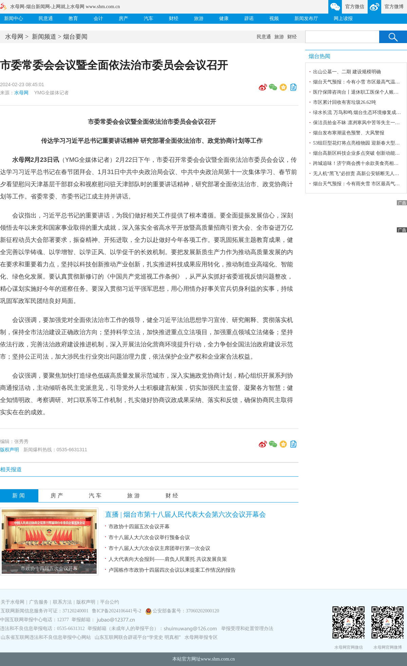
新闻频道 (44, 36)
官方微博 (394, 6)
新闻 (19, 495)
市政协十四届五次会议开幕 (49, 568)
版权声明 (9, 449)
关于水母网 (13, 602)
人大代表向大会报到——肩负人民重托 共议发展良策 (168, 559)
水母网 (14, 36)
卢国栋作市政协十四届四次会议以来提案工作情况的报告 (172, 570)
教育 (73, 18)
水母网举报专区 (201, 637)
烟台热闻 (319, 56)
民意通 (46, 18)
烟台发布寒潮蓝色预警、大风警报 (348, 132)
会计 (98, 18)
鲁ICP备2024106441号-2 (117, 610)
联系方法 (62, 602)
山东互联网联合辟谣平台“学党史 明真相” (138, 637)
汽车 (148, 18)
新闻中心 (13, 18)
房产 (123, 18)
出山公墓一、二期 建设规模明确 (347, 71)
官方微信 (354, 6)
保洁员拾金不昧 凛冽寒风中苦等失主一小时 (359, 122)
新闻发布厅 (306, 18)
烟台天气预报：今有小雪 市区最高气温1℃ (357, 81)
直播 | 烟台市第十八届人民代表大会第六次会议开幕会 (185, 514)
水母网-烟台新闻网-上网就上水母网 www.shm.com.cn (65, 6)
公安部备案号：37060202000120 (186, 610)
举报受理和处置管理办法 (247, 628)
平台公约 (109, 602)
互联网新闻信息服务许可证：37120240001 (45, 610)
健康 (224, 18)
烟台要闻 (75, 36)
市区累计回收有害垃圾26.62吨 (344, 102)
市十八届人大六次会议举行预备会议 (149, 537)
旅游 (199, 18)
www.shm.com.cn (218, 659)
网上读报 (343, 18)
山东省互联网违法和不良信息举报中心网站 (46, 637)
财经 (173, 18)
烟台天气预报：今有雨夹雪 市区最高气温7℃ (360, 183)
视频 (274, 18)
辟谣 (249, 18)
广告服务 (38, 602)
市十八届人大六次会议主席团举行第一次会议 (159, 548)
